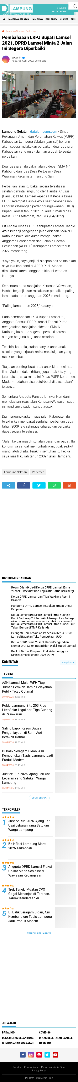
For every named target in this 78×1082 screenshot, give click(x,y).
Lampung (37, 19)
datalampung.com (43, 132)
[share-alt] (8, 485)
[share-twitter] (39, 485)
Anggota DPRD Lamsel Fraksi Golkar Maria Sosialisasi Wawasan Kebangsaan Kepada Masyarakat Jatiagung (30, 875)
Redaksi (17, 1067)
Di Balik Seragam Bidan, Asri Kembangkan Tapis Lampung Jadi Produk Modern (27, 755)
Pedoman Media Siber (53, 1067)
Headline (45, 1043)
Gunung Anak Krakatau (17, 1043)
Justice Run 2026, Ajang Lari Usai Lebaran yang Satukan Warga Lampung (26, 778)
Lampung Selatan (18, 19)
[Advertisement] (39, 529)
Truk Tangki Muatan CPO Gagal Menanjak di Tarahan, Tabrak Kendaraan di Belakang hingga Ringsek (29, 895)
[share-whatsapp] (54, 485)
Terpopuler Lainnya (39, 933)
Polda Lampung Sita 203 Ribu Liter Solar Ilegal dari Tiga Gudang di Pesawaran (27, 710)
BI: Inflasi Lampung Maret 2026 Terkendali (27, 846)
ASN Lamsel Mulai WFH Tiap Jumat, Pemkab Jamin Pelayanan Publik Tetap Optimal (27, 687)
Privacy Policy (39, 1070)
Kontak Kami (31, 1067)
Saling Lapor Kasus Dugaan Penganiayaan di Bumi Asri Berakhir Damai (22, 732)
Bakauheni (9, 1032)
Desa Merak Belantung (17, 1037)
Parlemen (51, 19)
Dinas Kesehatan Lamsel (56, 1037)
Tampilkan (68, 662)
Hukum (64, 19)
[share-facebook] (23, 485)
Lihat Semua (39, 797)
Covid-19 (45, 1032)
